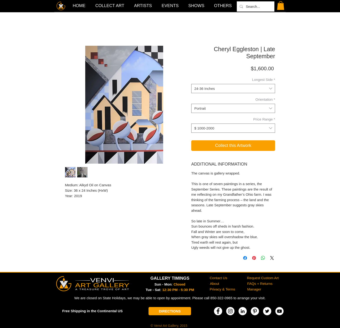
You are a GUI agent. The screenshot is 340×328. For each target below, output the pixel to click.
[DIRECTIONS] (170, 311)
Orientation (265, 99)
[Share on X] (272, 258)
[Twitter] (267, 311)
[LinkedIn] (242, 311)
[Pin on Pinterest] (254, 258)
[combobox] (233, 88)
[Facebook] (218, 311)
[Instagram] (230, 311)
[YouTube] (279, 311)
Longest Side (263, 80)
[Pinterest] (255, 311)
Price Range (264, 119)
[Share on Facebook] (245, 258)
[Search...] (255, 6)
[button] (223, 6)
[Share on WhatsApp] (263, 258)
